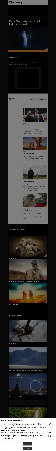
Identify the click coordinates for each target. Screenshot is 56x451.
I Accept (27, 443)
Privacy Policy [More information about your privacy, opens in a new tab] (8, 428)
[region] (28, 434)
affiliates (15, 423)
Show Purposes (27, 448)
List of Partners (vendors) (8, 440)
